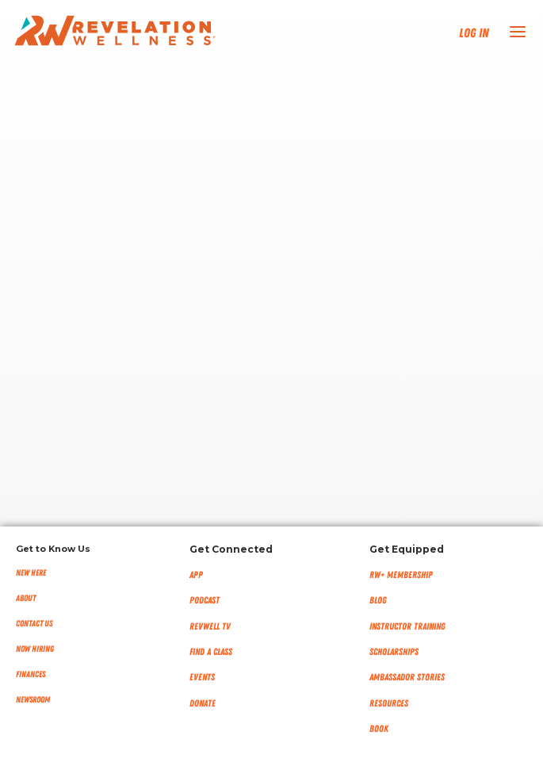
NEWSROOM (33, 700)
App (196, 574)
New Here (31, 573)
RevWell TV (210, 626)
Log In (474, 33)
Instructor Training (407, 626)
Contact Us (34, 624)
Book (378, 728)
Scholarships (394, 651)
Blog (378, 600)
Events (202, 677)
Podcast (204, 600)
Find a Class (210, 651)
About (26, 598)
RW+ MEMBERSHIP (401, 574)
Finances (30, 674)
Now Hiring (35, 649)
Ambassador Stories (407, 677)
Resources (388, 703)
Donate (202, 703)
